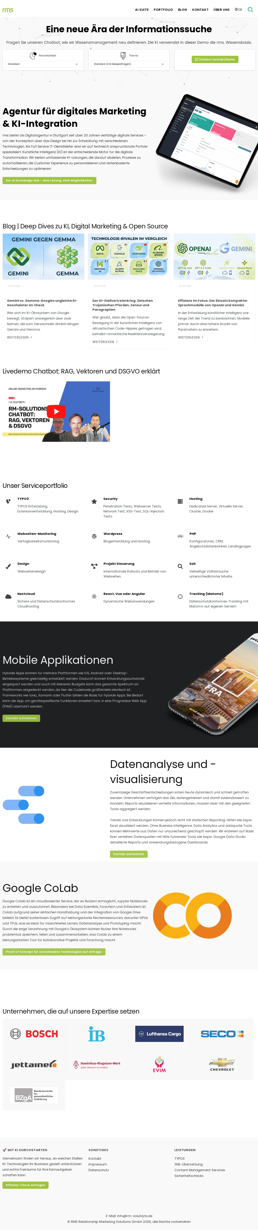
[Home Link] (8, 10)
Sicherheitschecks (189, 1176)
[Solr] (215, 570)
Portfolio (163, 9)
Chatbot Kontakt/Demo (215, 59)
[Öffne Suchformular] (250, 10)
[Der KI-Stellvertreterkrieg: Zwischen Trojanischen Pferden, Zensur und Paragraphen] (129, 256)
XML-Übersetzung (189, 1164)
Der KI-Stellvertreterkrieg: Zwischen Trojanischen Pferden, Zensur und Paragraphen (122, 305)
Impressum (98, 1164)
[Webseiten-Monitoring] (31, 537)
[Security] (129, 507)
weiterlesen (20, 337)
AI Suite (142, 9)
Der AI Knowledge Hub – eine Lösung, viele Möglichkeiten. (49, 180)
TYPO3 (180, 1158)
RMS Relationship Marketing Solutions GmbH (106, 1221)
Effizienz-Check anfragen (25, 1185)
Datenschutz (99, 1170)
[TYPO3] (43, 505)
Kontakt (200, 9)
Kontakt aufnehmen (21, 718)
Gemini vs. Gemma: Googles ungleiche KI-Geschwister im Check (42, 302)
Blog (182, 9)
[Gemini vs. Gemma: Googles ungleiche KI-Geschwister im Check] (43, 256)
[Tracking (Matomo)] (215, 600)
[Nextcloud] (43, 600)
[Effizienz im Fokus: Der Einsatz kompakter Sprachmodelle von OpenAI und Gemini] (214, 256)
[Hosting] (215, 505)
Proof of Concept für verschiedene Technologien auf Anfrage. (54, 952)
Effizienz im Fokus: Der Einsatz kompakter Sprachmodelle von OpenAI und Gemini (213, 302)
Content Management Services (200, 1170)
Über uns (222, 9)
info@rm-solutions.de (134, 1216)
